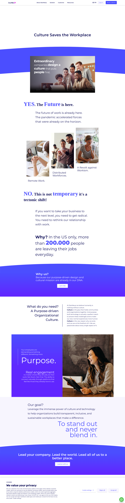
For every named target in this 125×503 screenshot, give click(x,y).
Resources (70, 2)
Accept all (113, 490)
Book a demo (111, 2)
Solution (52, 2)
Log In (101, 2)
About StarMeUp (42, 2)
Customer (61, 2)
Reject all (102, 490)
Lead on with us (62, 464)
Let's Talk (62, 286)
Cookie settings (88, 490)
